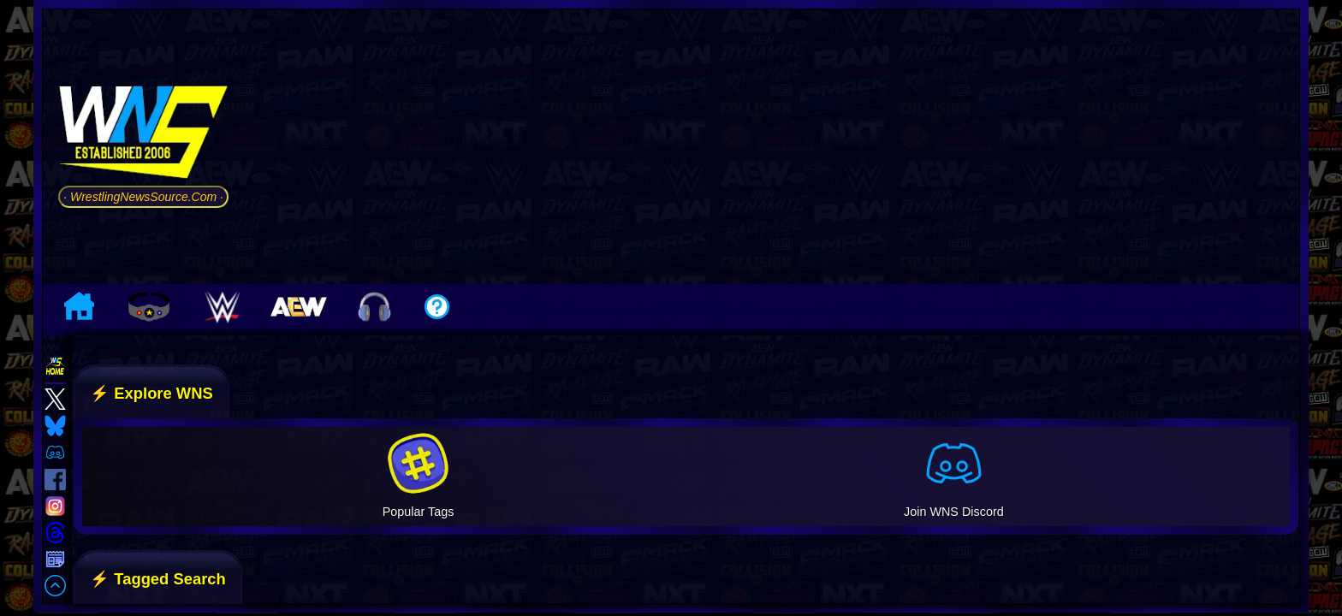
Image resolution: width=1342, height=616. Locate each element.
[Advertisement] (767, 146)
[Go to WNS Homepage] (143, 136)
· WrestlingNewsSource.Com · (143, 197)
